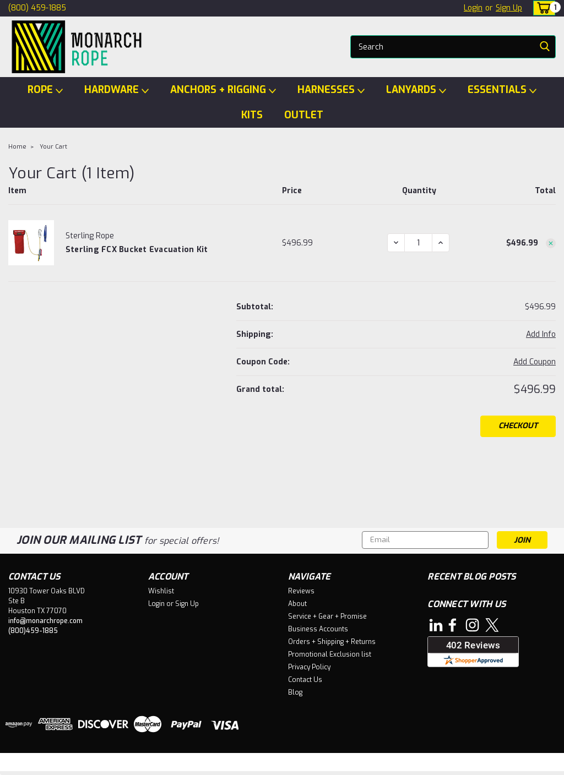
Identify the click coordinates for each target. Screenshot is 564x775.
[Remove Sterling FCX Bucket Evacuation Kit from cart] (551, 243)
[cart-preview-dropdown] (542, 8)
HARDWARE (116, 90)
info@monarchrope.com (45, 620)
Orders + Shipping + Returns (332, 641)
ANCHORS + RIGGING (223, 90)
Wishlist (161, 591)
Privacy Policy (309, 667)
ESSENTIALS (502, 90)
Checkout (518, 426)
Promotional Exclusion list (329, 654)
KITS (252, 115)
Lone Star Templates (254, 764)
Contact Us (305, 679)
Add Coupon (534, 362)
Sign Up (509, 8)
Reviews (301, 591)
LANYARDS (416, 90)
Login (473, 8)
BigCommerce (169, 764)
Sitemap (101, 764)
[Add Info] (541, 334)
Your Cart (53, 147)
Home (17, 147)
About (297, 603)
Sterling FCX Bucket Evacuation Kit (137, 249)
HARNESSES (331, 90)
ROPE (45, 90)
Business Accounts (318, 629)
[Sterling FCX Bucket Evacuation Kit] (418, 242)
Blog (295, 692)
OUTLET (303, 115)
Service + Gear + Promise (327, 616)
